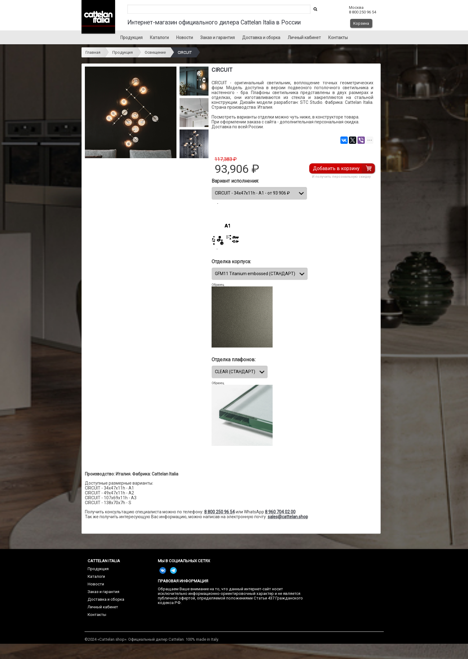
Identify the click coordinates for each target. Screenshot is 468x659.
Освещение (155, 52)
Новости (184, 37)
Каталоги (159, 37)
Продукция (131, 37)
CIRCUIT (185, 52)
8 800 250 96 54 (219, 511)
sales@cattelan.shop (288, 516)
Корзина (361, 23)
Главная (92, 52)
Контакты (338, 37)
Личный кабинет (304, 37)
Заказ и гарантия (217, 37)
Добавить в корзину (336, 168)
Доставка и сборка (261, 37)
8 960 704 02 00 (280, 511)
